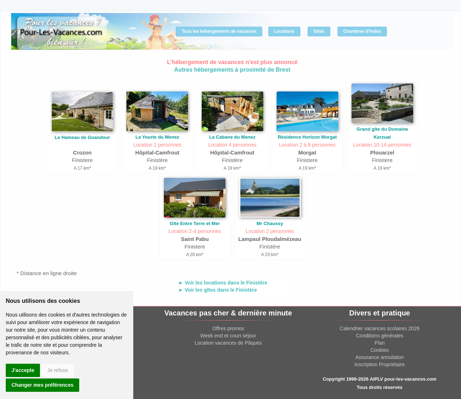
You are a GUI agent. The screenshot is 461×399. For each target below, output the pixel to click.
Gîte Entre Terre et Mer (195, 223)
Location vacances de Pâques (228, 343)
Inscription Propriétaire (379, 364)
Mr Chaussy (269, 223)
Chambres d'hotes (362, 31)
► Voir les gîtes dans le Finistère (217, 290)
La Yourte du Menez (157, 137)
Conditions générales (379, 336)
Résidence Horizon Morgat (307, 137)
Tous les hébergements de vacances (219, 31)
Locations (284, 31)
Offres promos (228, 328)
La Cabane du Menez (232, 137)
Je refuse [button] (57, 370)
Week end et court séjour (228, 336)
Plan (380, 343)
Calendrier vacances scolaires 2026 (380, 328)
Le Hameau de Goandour (82, 137)
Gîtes (318, 31)
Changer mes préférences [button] (42, 385)
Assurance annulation (379, 357)
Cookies (380, 350)
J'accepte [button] (23, 370)
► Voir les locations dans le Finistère (222, 283)
